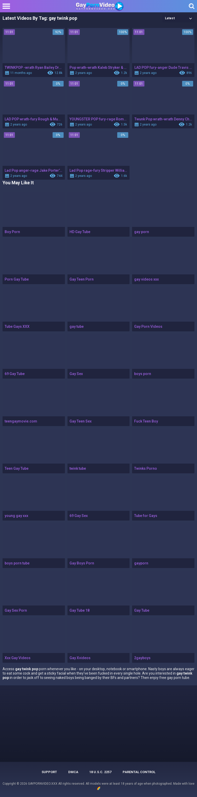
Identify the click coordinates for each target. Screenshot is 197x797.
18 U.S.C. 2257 (100, 772)
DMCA (73, 772)
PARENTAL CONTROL (139, 772)
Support (49, 772)
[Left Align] (8, 6)
